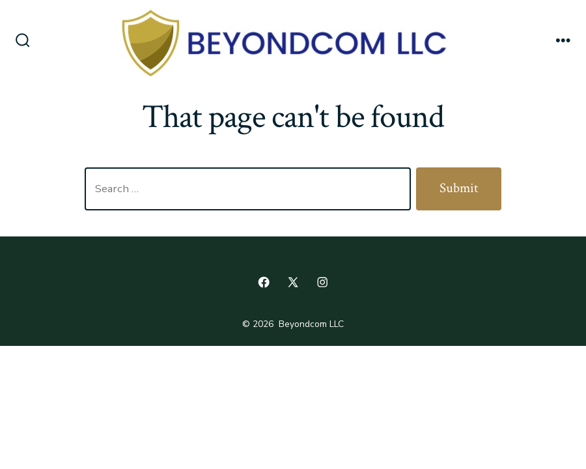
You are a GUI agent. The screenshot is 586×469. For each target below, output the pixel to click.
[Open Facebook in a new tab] (263, 282)
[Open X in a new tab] (293, 282)
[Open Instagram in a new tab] (322, 282)
